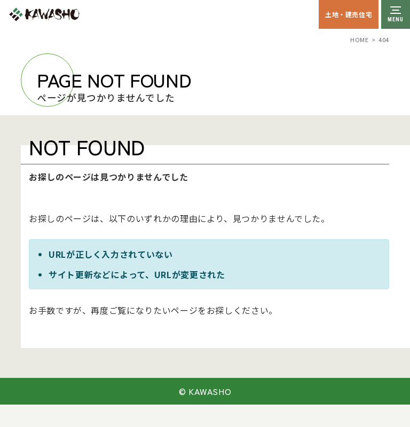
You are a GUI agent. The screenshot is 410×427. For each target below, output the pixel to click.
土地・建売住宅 (348, 14)
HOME (359, 39)
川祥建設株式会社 (68, 14)
